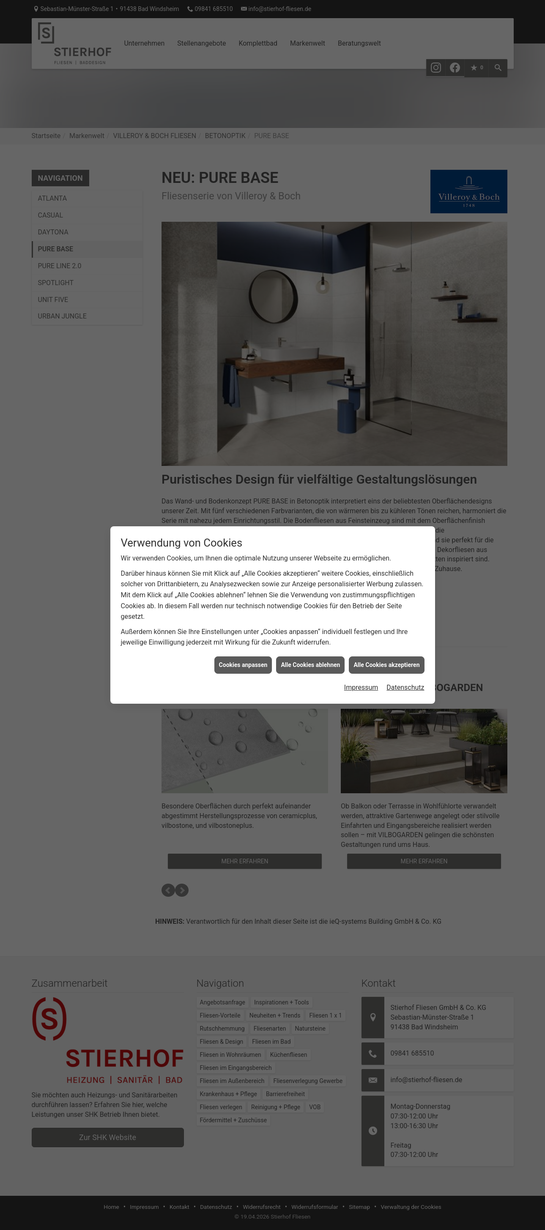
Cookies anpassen (243, 639)
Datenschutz (405, 662)
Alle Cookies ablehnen (310, 639)
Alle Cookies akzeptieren (386, 639)
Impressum (361, 662)
